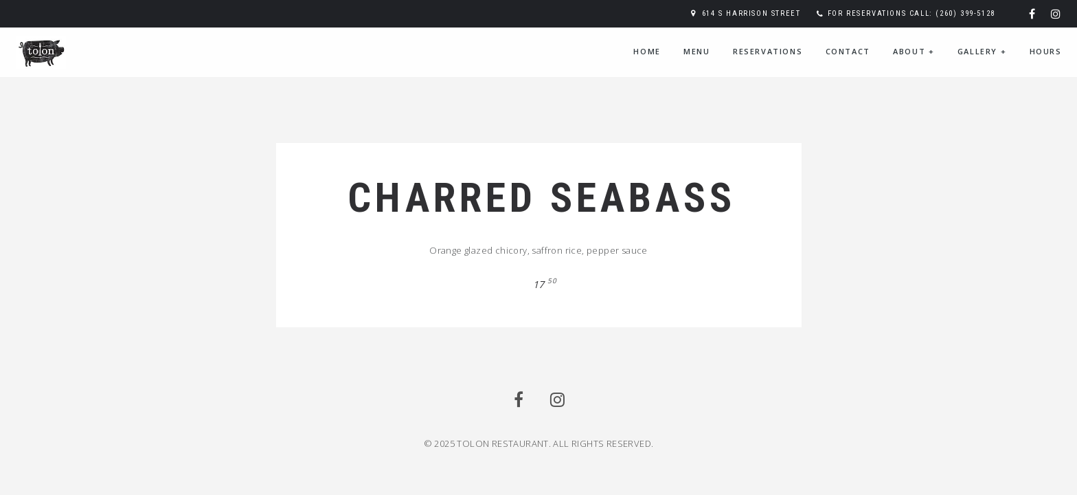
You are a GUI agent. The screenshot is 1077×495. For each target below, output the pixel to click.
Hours (1046, 51)
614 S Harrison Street (751, 13)
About (913, 51)
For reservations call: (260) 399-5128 (911, 13)
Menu (696, 51)
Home (646, 51)
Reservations (767, 51)
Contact (848, 51)
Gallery (981, 51)
